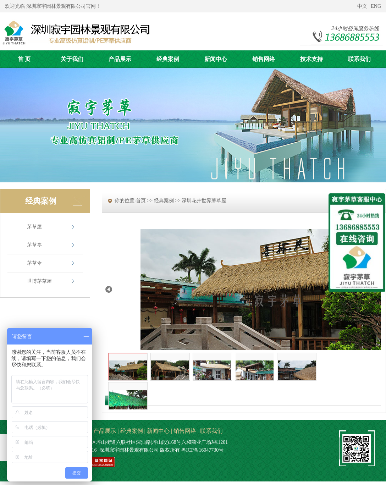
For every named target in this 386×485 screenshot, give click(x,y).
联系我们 (211, 431)
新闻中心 (158, 431)
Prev (108, 289)
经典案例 (131, 431)
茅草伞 (34, 263)
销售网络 (184, 431)
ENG (376, 6)
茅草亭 (34, 245)
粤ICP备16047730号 (202, 450)
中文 (362, 6)
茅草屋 (34, 227)
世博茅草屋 (39, 281)
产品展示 (104, 431)
